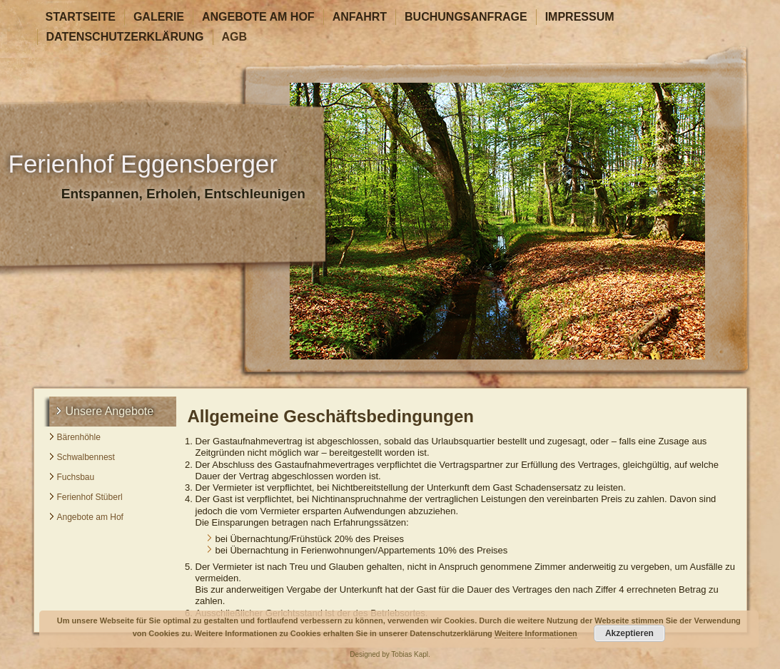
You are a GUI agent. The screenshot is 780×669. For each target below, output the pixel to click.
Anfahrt (360, 17)
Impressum (579, 17)
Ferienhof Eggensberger (143, 164)
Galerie (158, 17)
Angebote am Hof (258, 17)
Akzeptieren (629, 633)
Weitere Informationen (536, 633)
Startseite (81, 17)
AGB (235, 37)
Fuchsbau (76, 477)
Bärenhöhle (79, 437)
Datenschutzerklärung (125, 37)
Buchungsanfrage (466, 17)
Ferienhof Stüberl (90, 497)
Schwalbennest (86, 457)
